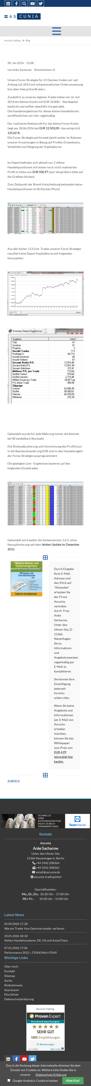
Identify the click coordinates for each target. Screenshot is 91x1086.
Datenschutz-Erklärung (51, 1074)
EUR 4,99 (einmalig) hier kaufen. (63, 756)
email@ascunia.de (48, 872)
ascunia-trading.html (48, 877)
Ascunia (22, 16)
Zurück (13, 781)
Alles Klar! (73, 1080)
